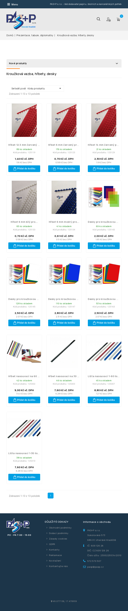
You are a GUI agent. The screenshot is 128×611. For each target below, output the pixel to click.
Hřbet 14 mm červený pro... (105, 144)
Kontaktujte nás (58, 566)
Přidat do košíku (24, 168)
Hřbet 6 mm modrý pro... (64, 221)
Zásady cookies (58, 538)
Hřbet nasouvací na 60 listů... (27, 376)
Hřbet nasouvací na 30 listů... (66, 376)
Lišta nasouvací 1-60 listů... (105, 376)
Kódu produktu (45, 88)
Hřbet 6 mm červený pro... (64, 144)
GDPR (52, 544)
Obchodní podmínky (60, 527)
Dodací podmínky (58, 533)
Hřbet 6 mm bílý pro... (24, 221)
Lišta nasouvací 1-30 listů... (25, 453)
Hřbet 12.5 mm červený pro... (26, 144)
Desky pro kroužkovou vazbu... (107, 221)
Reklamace (55, 555)
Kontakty (54, 549)
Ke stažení (55, 560)
